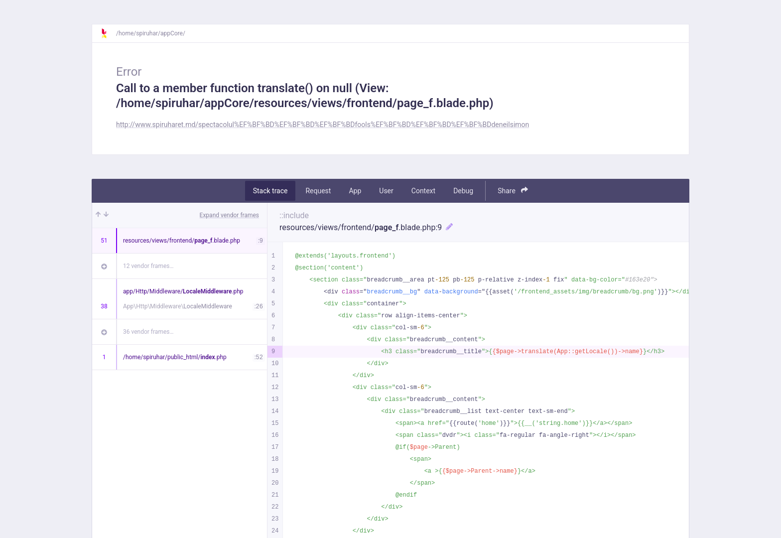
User (386, 191)
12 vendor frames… (148, 266)
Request (318, 191)
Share (513, 190)
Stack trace (270, 191)
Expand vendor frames (229, 215)
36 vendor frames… (148, 331)
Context (423, 191)
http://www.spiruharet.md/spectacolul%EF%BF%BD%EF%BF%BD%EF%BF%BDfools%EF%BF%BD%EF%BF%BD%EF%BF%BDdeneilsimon (322, 125)
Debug (463, 191)
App (355, 191)
